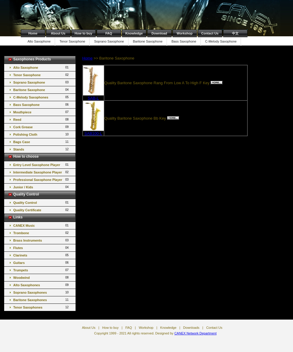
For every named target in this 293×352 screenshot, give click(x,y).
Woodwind (41, 277)
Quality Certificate (41, 210)
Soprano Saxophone (109, 41)
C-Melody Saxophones (41, 97)
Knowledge (134, 33)
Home (32, 33)
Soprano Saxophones (41, 292)
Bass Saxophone (183, 41)
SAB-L (93, 98)
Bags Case (41, 142)
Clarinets (41, 255)
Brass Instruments (41, 240)
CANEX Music (41, 225)
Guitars (41, 262)
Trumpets (41, 270)
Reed (41, 119)
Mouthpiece (41, 112)
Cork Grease (41, 127)
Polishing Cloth (41, 134)
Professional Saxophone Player (41, 179)
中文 (235, 33)
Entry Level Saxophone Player (41, 164)
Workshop (185, 33)
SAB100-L (93, 133)
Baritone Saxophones (41, 300)
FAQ (108, 33)
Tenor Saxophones (41, 307)
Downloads (191, 327)
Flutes (41, 247)
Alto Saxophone (39, 41)
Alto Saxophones (41, 285)
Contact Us (209, 33)
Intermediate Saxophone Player (41, 172)
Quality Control (41, 202)
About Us (58, 33)
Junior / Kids (41, 187)
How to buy (83, 33)
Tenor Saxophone (72, 41)
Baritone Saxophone (148, 41)
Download (159, 33)
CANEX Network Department (195, 333)
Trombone (41, 233)
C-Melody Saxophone (221, 41)
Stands (41, 149)
